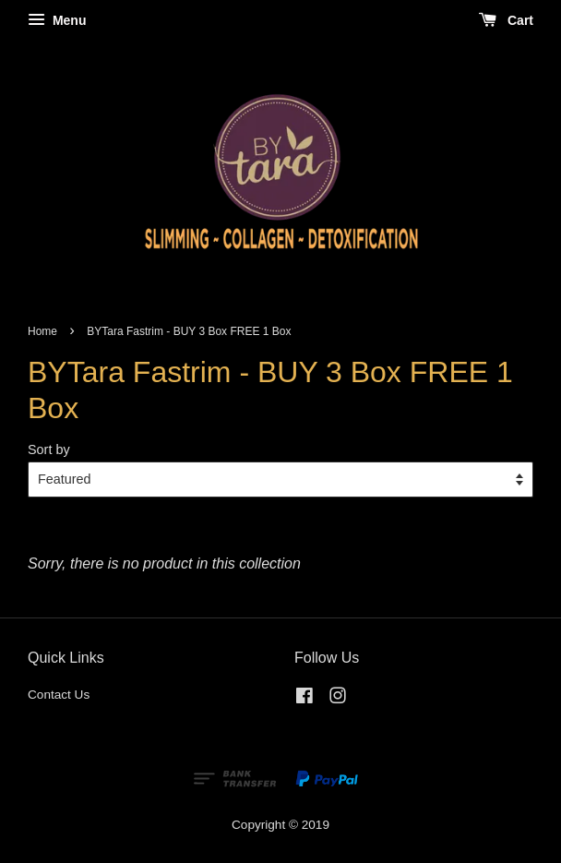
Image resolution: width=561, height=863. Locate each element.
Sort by (49, 449)
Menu (57, 20)
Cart (506, 20)
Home (42, 331)
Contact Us (59, 694)
